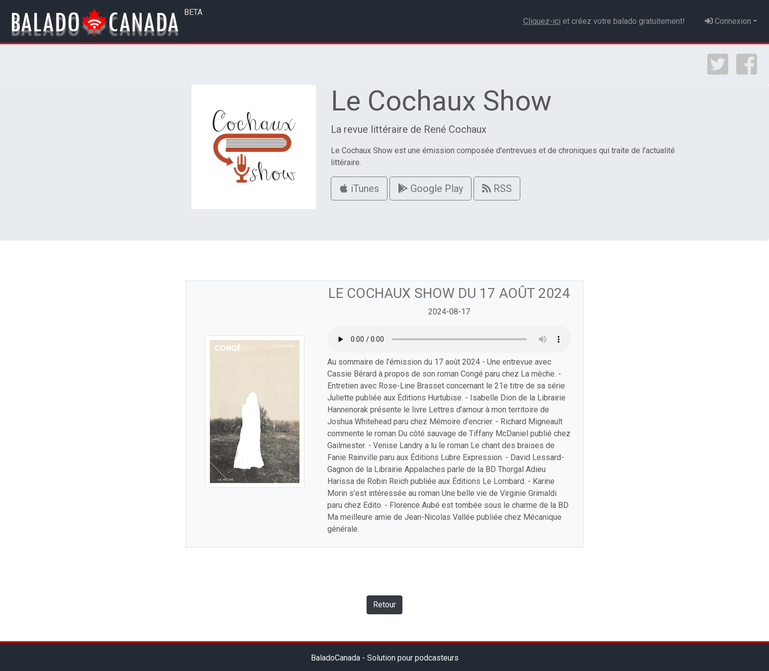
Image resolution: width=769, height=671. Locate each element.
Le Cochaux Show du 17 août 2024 (449, 293)
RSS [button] (497, 188)
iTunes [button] (359, 188)
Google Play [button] (430, 188)
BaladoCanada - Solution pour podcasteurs (385, 658)
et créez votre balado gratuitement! (604, 21)
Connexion (728, 21)
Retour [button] (384, 604)
